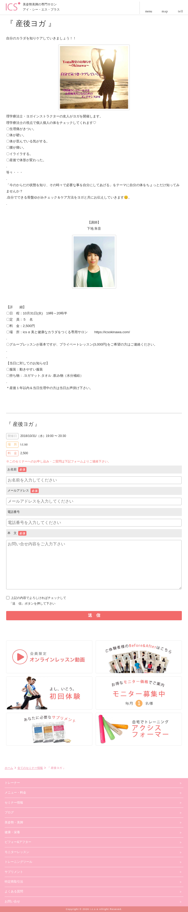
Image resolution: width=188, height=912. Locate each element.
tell (180, 11)
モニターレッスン (17, 852)
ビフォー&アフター (18, 842)
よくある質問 (14, 891)
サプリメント (14, 872)
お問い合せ (12, 901)
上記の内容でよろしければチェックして (94, 601)
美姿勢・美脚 (14, 822)
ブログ (9, 812)
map (165, 11)
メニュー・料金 (15, 792)
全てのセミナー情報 (30, 767)
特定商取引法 (14, 881)
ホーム (9, 767)
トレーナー (12, 783)
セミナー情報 (14, 802)
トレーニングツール (18, 862)
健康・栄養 (12, 832)
